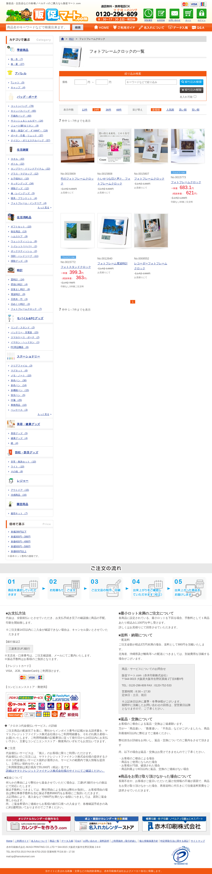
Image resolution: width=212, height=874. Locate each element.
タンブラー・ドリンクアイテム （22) (30, 168)
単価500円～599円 (20, 546)
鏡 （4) (14, 443)
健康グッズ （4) (19, 438)
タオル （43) (17, 159)
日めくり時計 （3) (20, 304)
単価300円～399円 (20, 536)
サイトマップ (198, 841)
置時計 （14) (17, 279)
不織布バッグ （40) (21, 115)
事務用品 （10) (19, 405)
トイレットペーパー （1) (24, 246)
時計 (20, 270)
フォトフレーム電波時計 (112, 263)
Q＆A (78, 841)
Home (9, 841)
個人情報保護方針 (148, 841)
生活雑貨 (22, 149)
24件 (96, 109)
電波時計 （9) (18, 294)
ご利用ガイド (22, 841)
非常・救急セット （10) (23, 461)
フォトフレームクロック (149, 178)
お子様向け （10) (20, 178)
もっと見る (43, 207)
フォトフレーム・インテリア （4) (29, 203)
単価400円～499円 (20, 541)
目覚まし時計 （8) (20, 289)
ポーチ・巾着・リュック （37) (27, 135)
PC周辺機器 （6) (20, 347)
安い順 (195, 109)
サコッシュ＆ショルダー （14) (27, 120)
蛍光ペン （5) (18, 395)
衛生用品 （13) (19, 231)
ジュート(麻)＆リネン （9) (25, 125)
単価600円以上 (19, 551)
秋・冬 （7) (17, 59)
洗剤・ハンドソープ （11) (25, 256)
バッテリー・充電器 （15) (25, 332)
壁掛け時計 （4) (19, 284)
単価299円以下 (19, 531)
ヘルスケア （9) (19, 236)
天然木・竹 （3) (19, 299)
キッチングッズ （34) (22, 183)
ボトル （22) (17, 163)
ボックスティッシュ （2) (24, 251)
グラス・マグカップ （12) (25, 173)
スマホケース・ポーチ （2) (25, 337)
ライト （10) (17, 466)
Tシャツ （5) (17, 82)
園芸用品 (22, 504)
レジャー (22, 480)
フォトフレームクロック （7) (26, 309)
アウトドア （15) (20, 490)
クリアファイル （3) (21, 365)
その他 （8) (17, 471)
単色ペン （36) (19, 380)
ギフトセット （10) (21, 226)
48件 (119, 109)
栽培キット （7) (19, 513)
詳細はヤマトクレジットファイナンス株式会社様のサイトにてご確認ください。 (55, 770)
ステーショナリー (28, 356)
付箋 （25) (16, 400)
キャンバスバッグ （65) (23, 111)
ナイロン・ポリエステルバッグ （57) (30, 140)
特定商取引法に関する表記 (174, 841)
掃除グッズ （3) (19, 261)
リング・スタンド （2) (23, 327)
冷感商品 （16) (19, 495)
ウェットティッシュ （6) (24, 241)
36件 (108, 109)
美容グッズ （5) (19, 433)
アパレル (21, 73)
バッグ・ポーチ (27, 96)
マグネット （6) (19, 370)
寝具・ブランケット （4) (24, 198)
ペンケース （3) (19, 410)
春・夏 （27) (17, 64)
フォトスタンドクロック (76, 267)
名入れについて (39, 841)
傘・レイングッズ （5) (23, 193)
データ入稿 (67, 841)
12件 (84, 109)
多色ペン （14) (19, 385)
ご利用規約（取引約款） (124, 841)
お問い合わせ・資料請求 (96, 841)
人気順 (170, 109)
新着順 (156, 109)
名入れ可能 (186, 96)
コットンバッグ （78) (22, 106)
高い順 (183, 109)
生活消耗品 (24, 217)
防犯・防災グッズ (26, 452)
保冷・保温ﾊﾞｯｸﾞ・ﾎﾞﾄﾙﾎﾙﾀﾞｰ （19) (29, 130)
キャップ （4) (18, 87)
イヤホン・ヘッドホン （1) (25, 342)
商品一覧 (54, 841)
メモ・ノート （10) (21, 375)
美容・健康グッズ (28, 424)
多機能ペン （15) (20, 390)
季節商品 (22, 50)
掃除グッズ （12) (20, 188)
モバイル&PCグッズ (30, 318)
